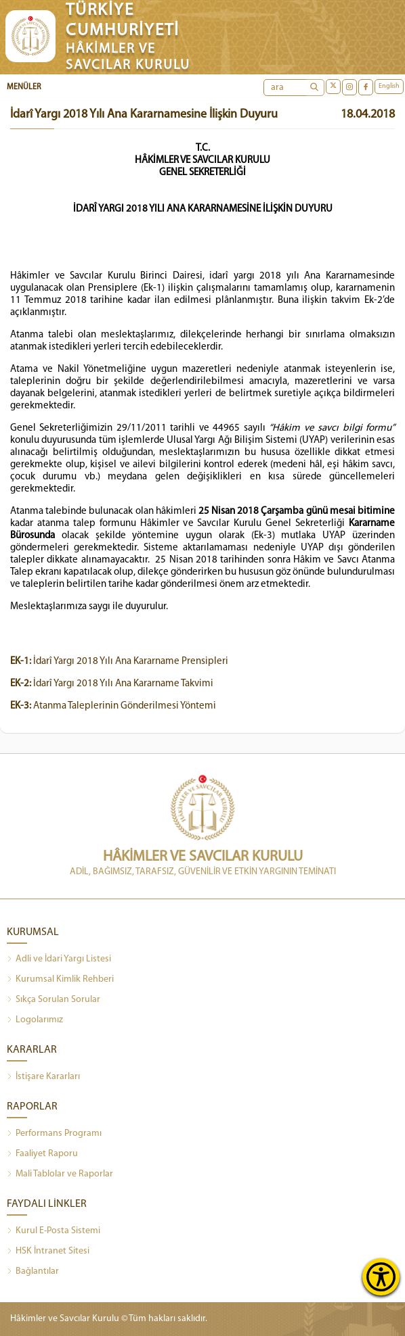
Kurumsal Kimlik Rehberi (60, 980)
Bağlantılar (33, 1272)
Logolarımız (35, 1020)
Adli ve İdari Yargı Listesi (59, 959)
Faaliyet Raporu (42, 1154)
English (389, 86)
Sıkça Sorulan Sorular (53, 1000)
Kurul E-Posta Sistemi (53, 1231)
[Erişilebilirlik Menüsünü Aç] (381, 1276)
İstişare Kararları (43, 1077)
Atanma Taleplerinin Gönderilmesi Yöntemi (113, 706)
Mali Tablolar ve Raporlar (60, 1174)
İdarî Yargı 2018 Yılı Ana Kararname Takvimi (111, 684)
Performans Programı (54, 1134)
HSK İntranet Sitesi (48, 1251)
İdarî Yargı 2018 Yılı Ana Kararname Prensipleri (119, 662)
